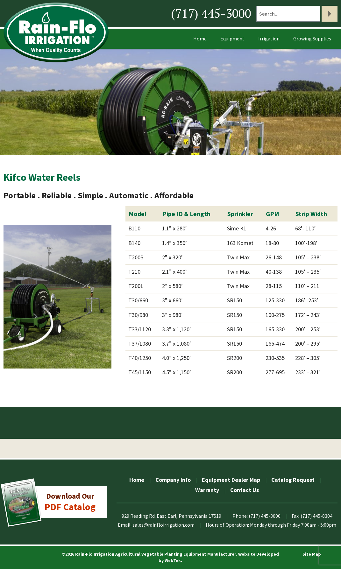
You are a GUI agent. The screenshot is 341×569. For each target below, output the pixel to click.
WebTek (173, 560)
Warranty (207, 490)
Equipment (232, 38)
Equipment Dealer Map (231, 479)
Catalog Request (293, 479)
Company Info (173, 479)
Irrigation (269, 38)
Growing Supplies (312, 38)
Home (200, 38)
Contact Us (244, 490)
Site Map (311, 554)
